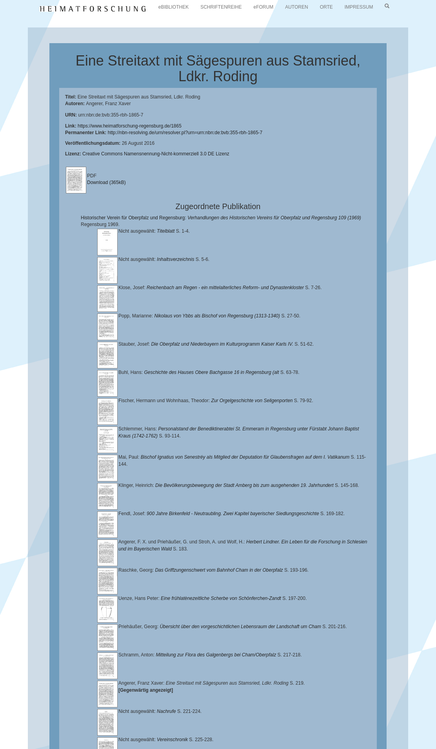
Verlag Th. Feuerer (61, 732)
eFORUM (264, 7)
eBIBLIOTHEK (173, 7)
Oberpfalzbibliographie (230, 732)
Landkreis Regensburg (216, 725)
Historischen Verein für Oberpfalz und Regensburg (127, 725)
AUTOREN (296, 7)
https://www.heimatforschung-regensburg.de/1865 (130, 126)
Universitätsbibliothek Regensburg (225, 719)
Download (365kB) (106, 182)
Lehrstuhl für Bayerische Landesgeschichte (318, 719)
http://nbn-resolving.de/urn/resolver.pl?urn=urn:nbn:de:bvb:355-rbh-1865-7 (185, 132)
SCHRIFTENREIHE (221, 7)
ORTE (326, 7)
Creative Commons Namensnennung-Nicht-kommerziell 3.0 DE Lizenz (155, 154)
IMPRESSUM (359, 7)
